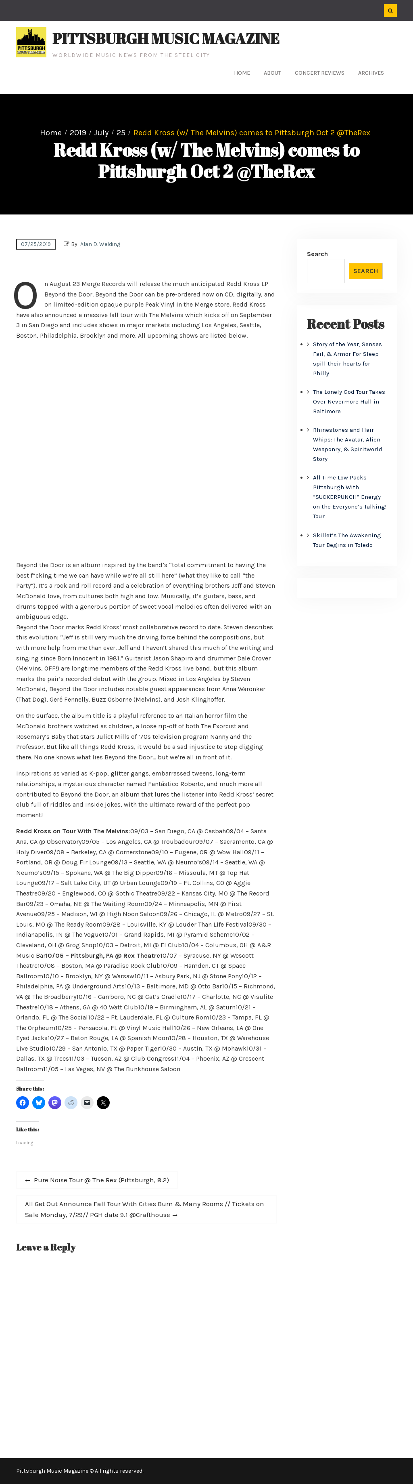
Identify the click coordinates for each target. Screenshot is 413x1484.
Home (242, 72)
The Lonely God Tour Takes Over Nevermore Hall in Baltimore (349, 401)
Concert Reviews (319, 72)
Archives (371, 72)
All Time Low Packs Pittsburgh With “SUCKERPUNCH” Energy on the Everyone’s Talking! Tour (349, 497)
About (272, 72)
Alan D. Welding (100, 244)
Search (317, 254)
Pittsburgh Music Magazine (166, 38)
